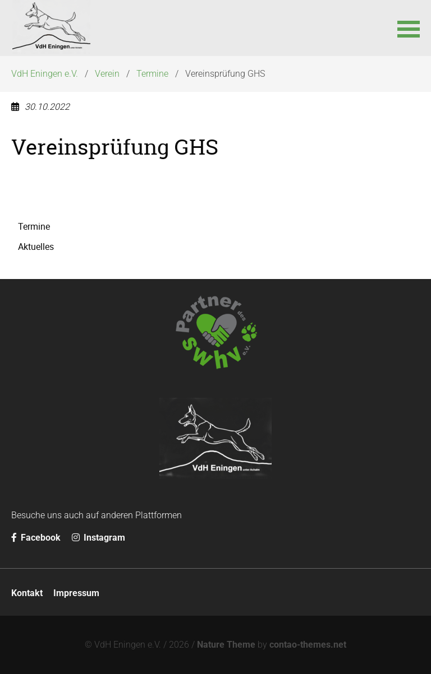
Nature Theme (226, 644)
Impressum (76, 593)
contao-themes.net (307, 644)
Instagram (98, 537)
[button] (408, 28)
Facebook (36, 537)
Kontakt (27, 593)
